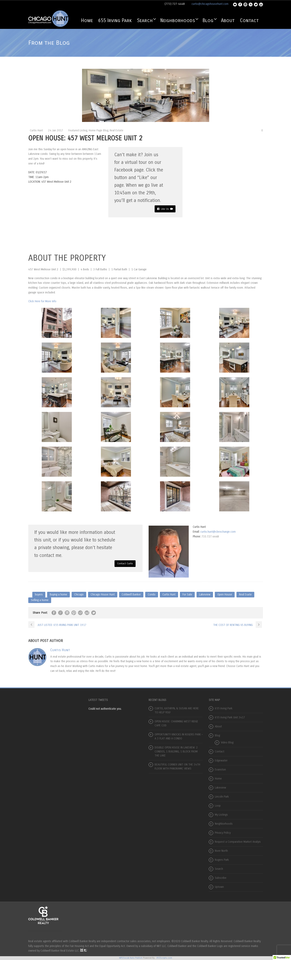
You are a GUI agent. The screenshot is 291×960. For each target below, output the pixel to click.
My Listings (221, 814)
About (228, 20)
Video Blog (227, 742)
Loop (218, 805)
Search (145, 20)
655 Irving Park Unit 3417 (230, 717)
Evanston (220, 769)
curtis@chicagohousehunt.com (210, 4)
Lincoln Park (222, 796)
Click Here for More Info (42, 301)
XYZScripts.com (164, 958)
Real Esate (245, 594)
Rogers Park (222, 860)
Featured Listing (77, 130)
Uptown (219, 887)
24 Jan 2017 (55, 130)
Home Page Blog (98, 130)
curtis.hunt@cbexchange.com (218, 531)
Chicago (79, 594)
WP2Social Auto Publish (130, 958)
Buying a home (58, 594)
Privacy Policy (223, 832)
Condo (151, 594)
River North (221, 851)
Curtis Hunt (36, 130)
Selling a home (40, 600)
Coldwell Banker (131, 594)
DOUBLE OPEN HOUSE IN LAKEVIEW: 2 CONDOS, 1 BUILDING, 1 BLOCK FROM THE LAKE (176, 751)
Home (87, 20)
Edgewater (221, 760)
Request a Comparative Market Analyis (238, 841)
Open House (224, 594)
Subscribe (220, 878)
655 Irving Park (115, 20)
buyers (39, 594)
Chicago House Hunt (103, 594)
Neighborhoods (177, 20)
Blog (208, 20)
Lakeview (204, 594)
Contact (249, 20)
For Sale (187, 594)
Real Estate (116, 130)
